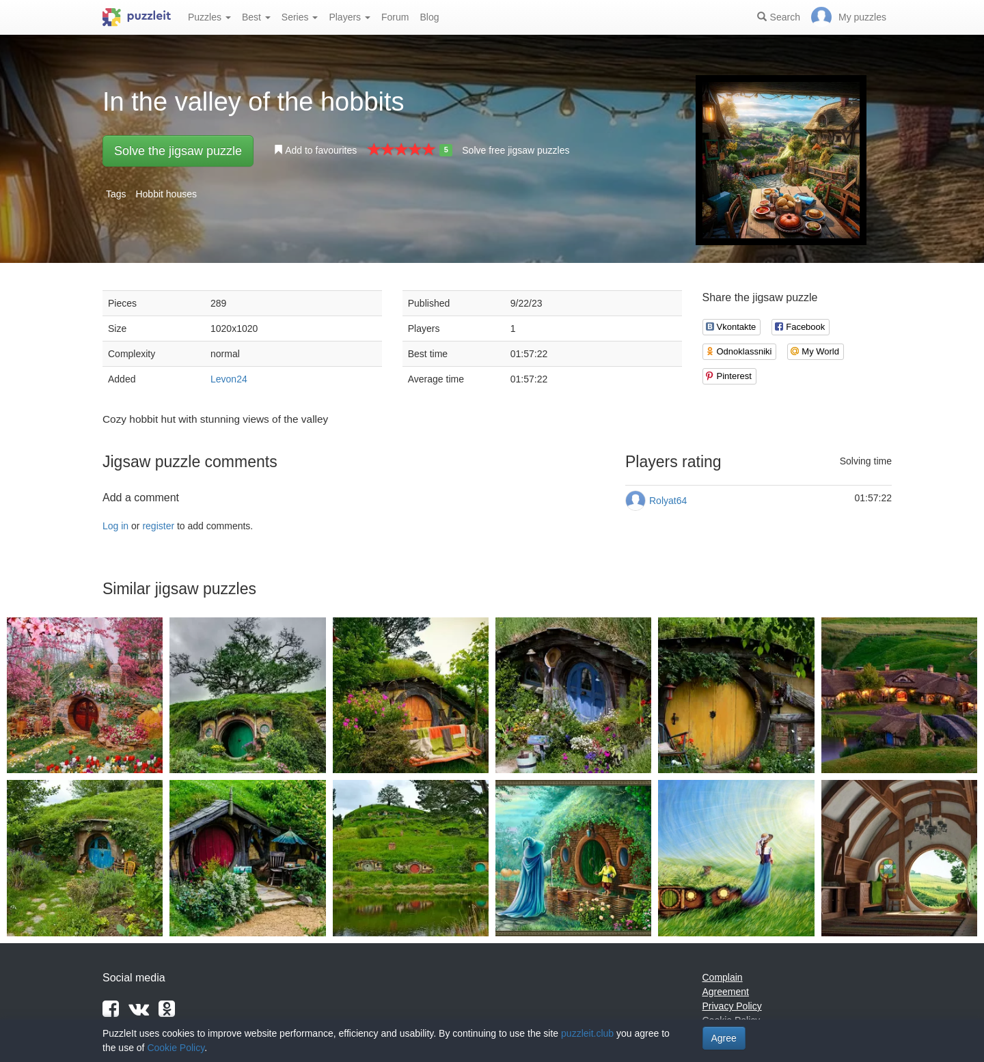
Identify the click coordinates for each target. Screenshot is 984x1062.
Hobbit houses (166, 193)
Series (300, 17)
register (158, 525)
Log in (115, 525)
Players (349, 17)
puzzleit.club (587, 1033)
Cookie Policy (175, 1047)
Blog (429, 17)
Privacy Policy (732, 1006)
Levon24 (228, 379)
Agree (724, 1038)
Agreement (725, 991)
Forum (395, 17)
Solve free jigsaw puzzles (515, 150)
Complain (722, 977)
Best (256, 17)
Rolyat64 (668, 500)
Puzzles (209, 17)
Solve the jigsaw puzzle (178, 151)
